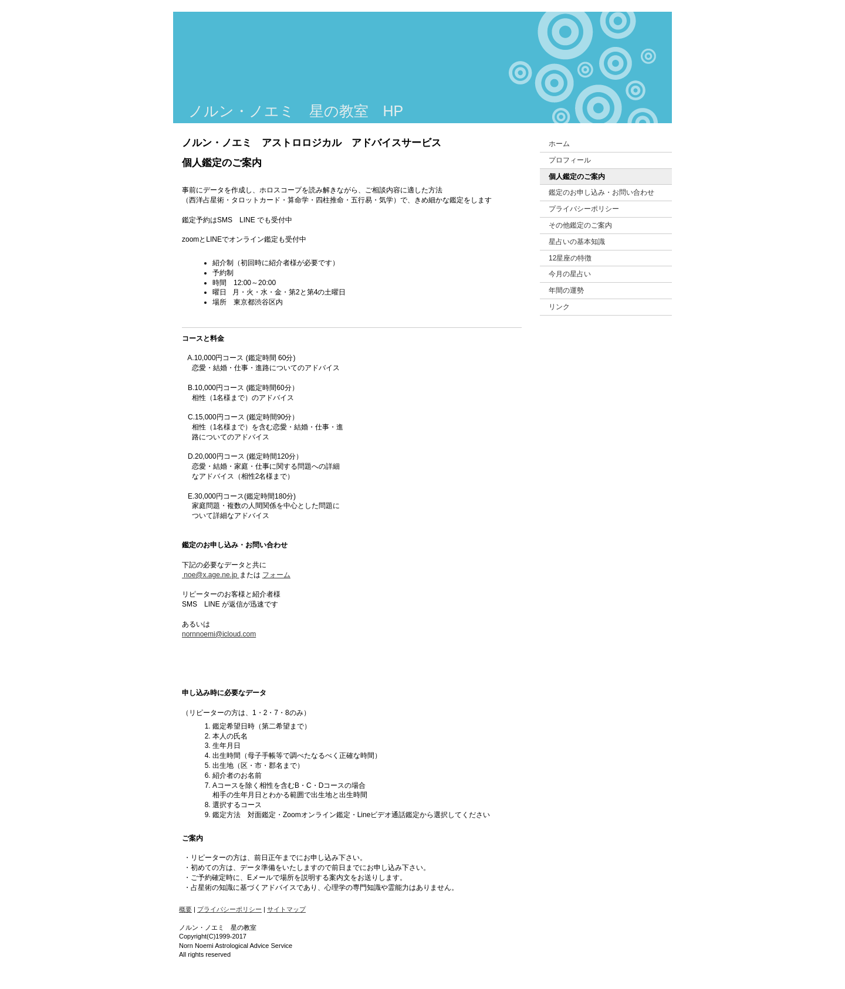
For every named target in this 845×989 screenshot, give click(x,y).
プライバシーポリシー (229, 909)
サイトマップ (286, 909)
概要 (185, 909)
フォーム (276, 575)
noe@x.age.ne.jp (210, 575)
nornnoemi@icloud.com (219, 634)
